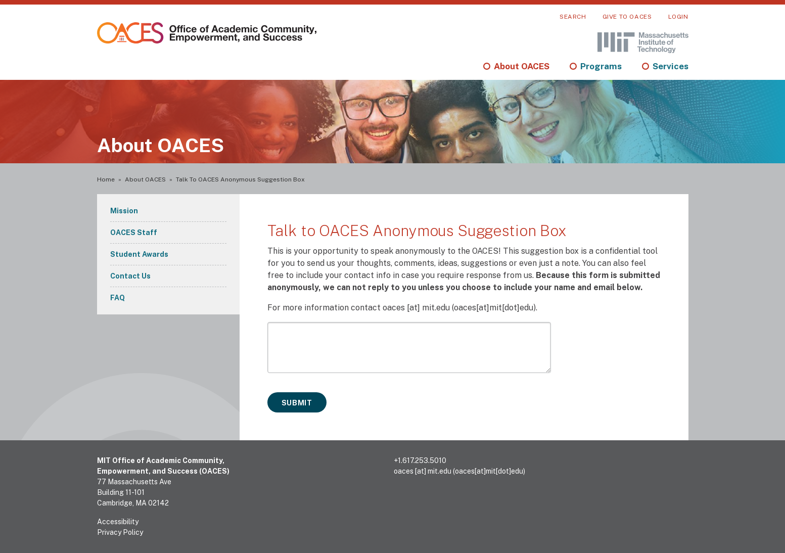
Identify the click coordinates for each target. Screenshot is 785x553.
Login (678, 16)
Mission (124, 211)
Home (106, 179)
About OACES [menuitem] (521, 66)
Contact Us (130, 276)
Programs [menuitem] (601, 66)
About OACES (145, 179)
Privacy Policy (120, 532)
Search (573, 16)
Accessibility (117, 522)
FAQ (117, 298)
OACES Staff (133, 232)
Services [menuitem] (670, 66)
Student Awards (139, 254)
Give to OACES (627, 16)
